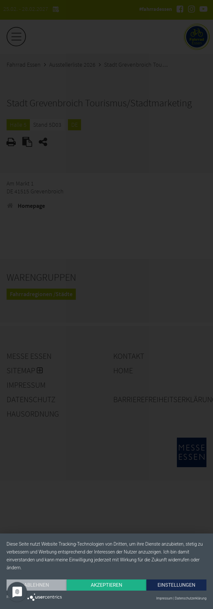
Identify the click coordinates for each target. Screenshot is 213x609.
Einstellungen (37, 585)
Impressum (164, 598)
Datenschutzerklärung (190, 598)
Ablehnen (37, 573)
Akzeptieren (108, 573)
